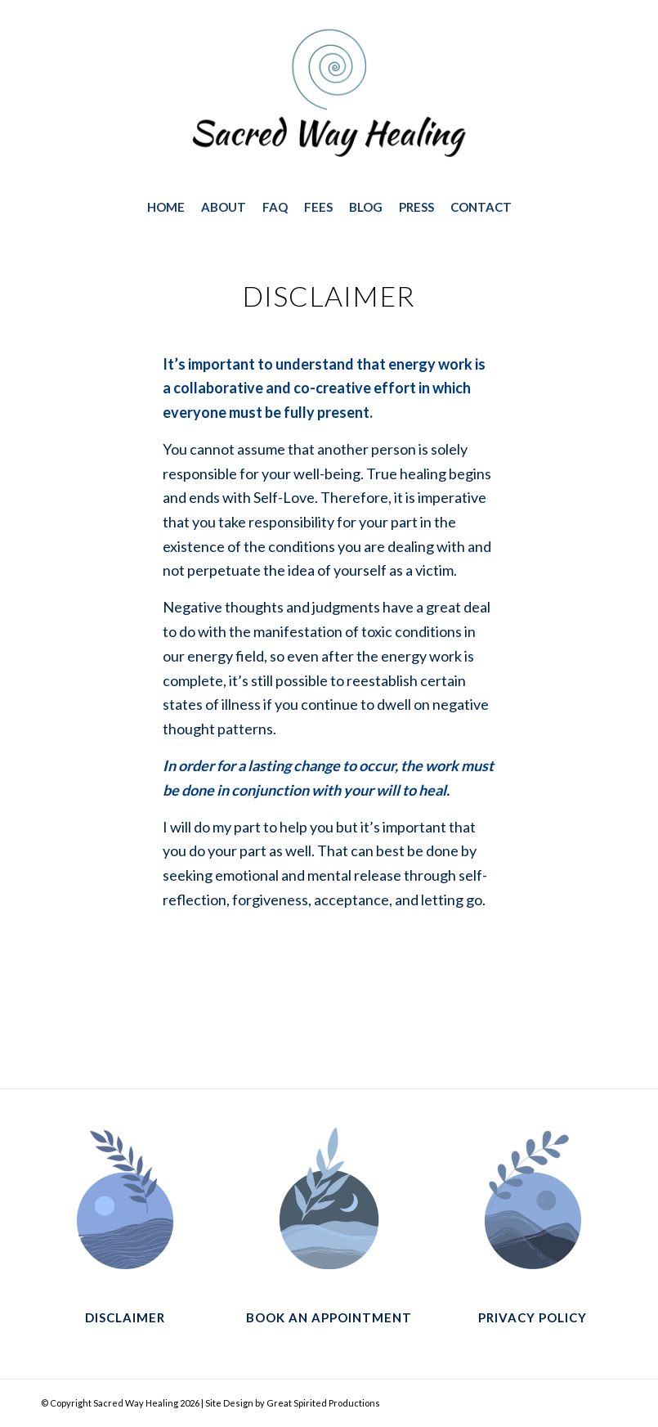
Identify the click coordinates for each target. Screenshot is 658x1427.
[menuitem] (166, 206)
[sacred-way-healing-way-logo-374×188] (329, 97)
